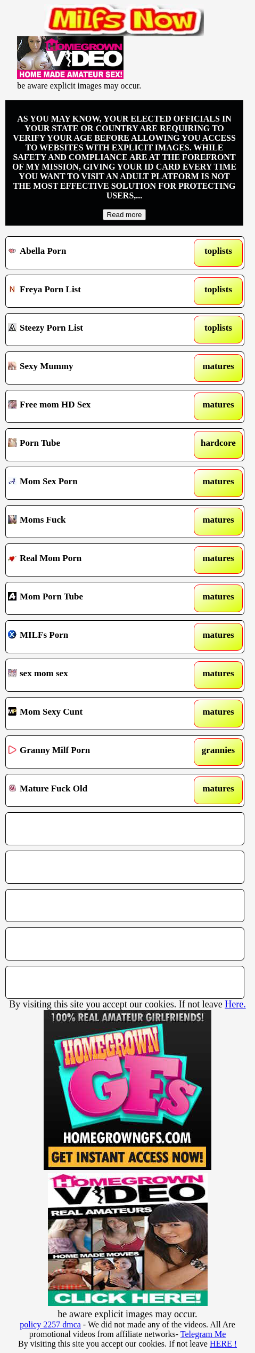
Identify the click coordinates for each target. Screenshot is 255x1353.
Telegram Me (203, 1334)
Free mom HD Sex (93, 406)
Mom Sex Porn (93, 483)
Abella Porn (93, 253)
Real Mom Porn (93, 560)
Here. (235, 1004)
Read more (124, 215)
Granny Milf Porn (93, 752)
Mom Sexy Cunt (93, 713)
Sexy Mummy (93, 368)
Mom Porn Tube (93, 598)
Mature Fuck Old (93, 790)
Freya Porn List (93, 291)
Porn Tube (93, 445)
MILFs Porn (93, 637)
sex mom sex (93, 675)
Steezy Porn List (93, 329)
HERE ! (223, 1343)
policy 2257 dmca (50, 1324)
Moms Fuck (93, 521)
